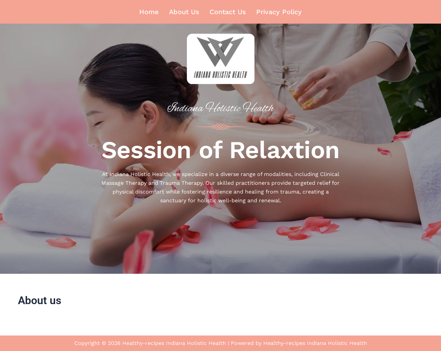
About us (184, 12)
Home (149, 12)
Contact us (228, 12)
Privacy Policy (279, 12)
